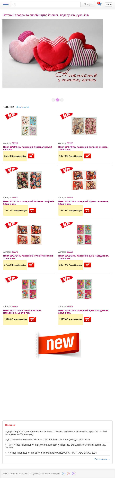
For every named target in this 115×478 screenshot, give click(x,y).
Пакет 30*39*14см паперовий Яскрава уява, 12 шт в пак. (27, 148)
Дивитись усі (23, 107)
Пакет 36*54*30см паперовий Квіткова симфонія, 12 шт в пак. (28, 202)
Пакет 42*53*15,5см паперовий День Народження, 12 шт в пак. (22, 311)
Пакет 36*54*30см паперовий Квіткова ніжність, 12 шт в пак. (83, 148)
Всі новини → (102, 459)
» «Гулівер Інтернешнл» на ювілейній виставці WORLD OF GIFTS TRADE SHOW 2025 (51, 452)
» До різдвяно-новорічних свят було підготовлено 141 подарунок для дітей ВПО (47, 439)
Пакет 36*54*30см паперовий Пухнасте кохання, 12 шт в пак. (83, 202)
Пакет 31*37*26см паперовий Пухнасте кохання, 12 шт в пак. (28, 257)
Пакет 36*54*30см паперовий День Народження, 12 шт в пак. (83, 311)
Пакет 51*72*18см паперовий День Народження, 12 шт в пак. (83, 257)
